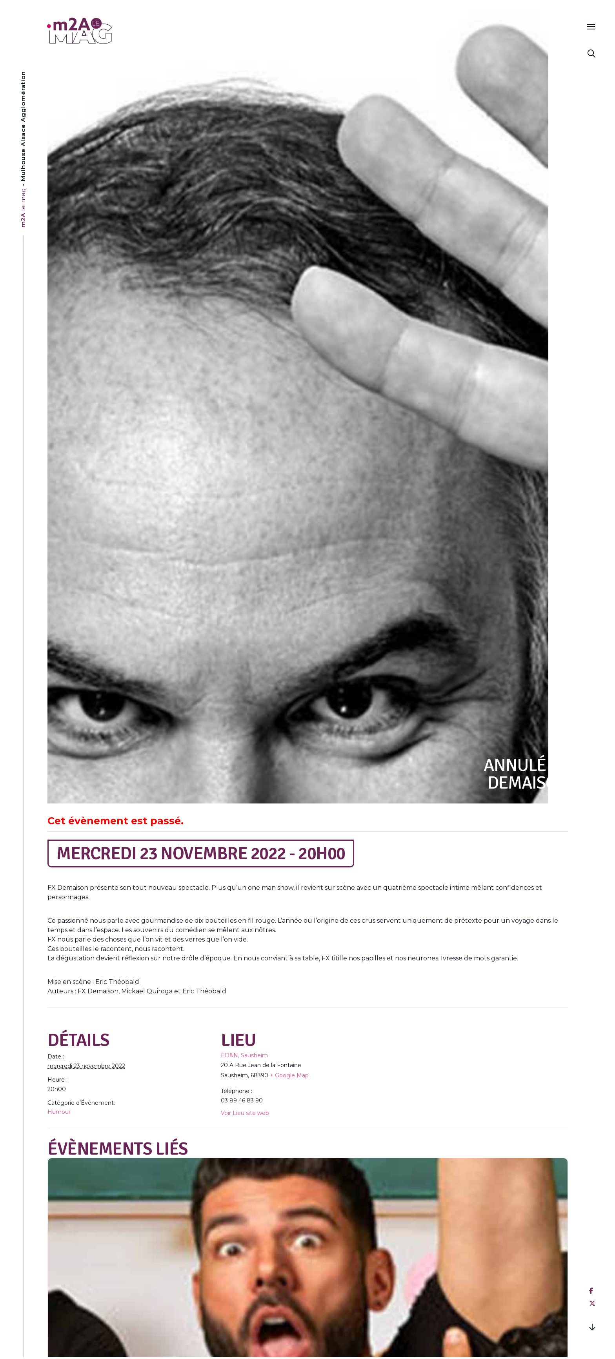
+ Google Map (289, 1075)
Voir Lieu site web (245, 1113)
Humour (59, 1111)
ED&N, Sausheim (244, 1055)
